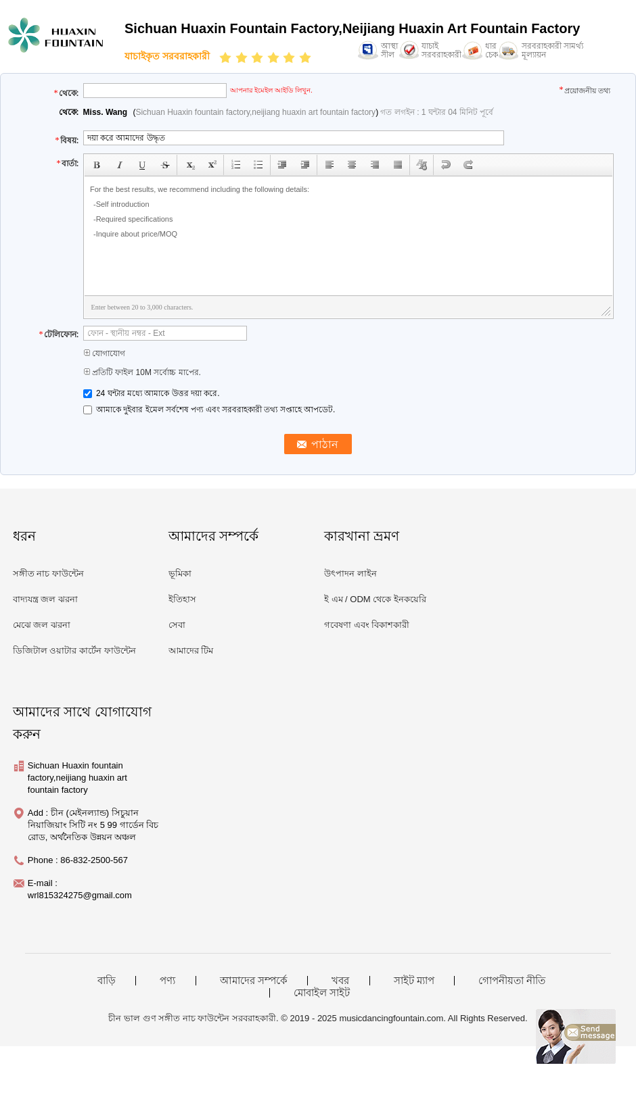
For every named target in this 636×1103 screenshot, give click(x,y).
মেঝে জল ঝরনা (41, 625)
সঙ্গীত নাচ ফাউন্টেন (48, 573)
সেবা (176, 625)
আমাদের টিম (191, 650)
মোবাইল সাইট (322, 993)
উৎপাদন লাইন (350, 573)
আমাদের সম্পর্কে (254, 980)
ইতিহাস (182, 599)
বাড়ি (106, 980)
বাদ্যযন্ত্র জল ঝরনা (45, 599)
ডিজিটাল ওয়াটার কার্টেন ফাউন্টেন (74, 650)
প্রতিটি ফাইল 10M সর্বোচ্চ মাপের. (142, 372)
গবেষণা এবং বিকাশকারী (366, 625)
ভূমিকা (179, 573)
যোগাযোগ (104, 353)
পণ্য (167, 980)
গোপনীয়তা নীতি (511, 980)
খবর (340, 980)
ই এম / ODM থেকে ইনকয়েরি (375, 599)
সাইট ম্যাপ (414, 980)
